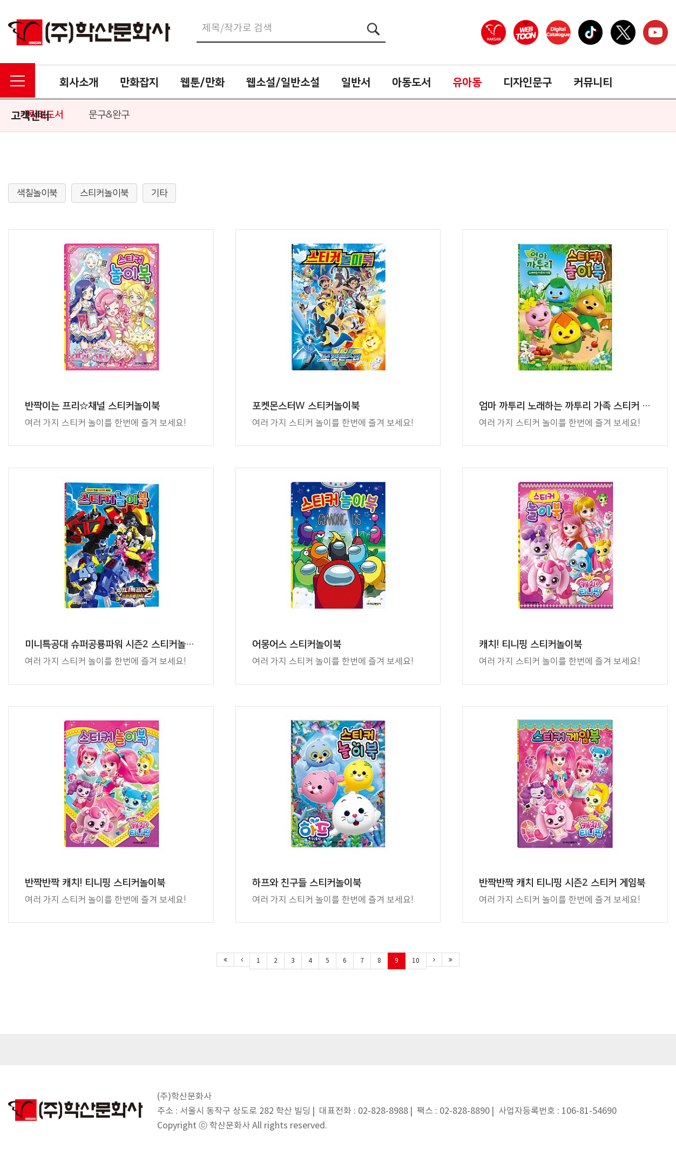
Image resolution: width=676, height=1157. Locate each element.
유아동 (467, 82)
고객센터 (30, 116)
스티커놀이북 (104, 193)
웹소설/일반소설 (283, 82)
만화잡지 (139, 82)
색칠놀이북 (37, 193)
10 (416, 960)
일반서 (355, 82)
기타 (159, 193)
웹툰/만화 (202, 82)
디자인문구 (527, 82)
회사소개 (78, 82)
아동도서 (411, 82)
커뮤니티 (592, 82)
